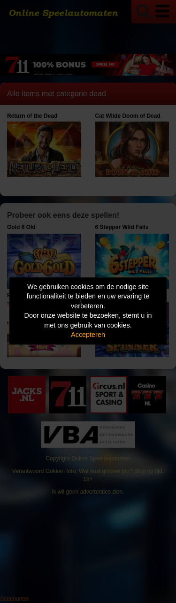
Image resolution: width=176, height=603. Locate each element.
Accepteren (88, 335)
